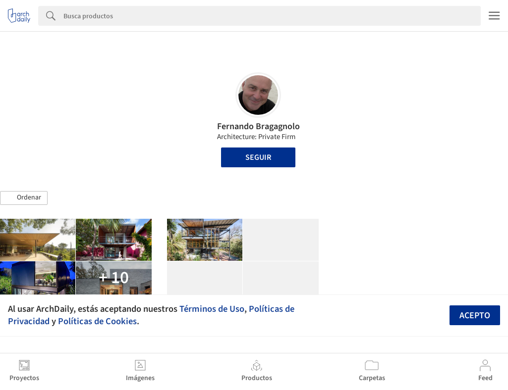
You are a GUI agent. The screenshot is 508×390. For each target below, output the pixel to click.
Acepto (474, 315)
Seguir (258, 157)
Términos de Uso (211, 308)
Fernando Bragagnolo (258, 126)
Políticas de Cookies (97, 321)
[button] (24, 198)
